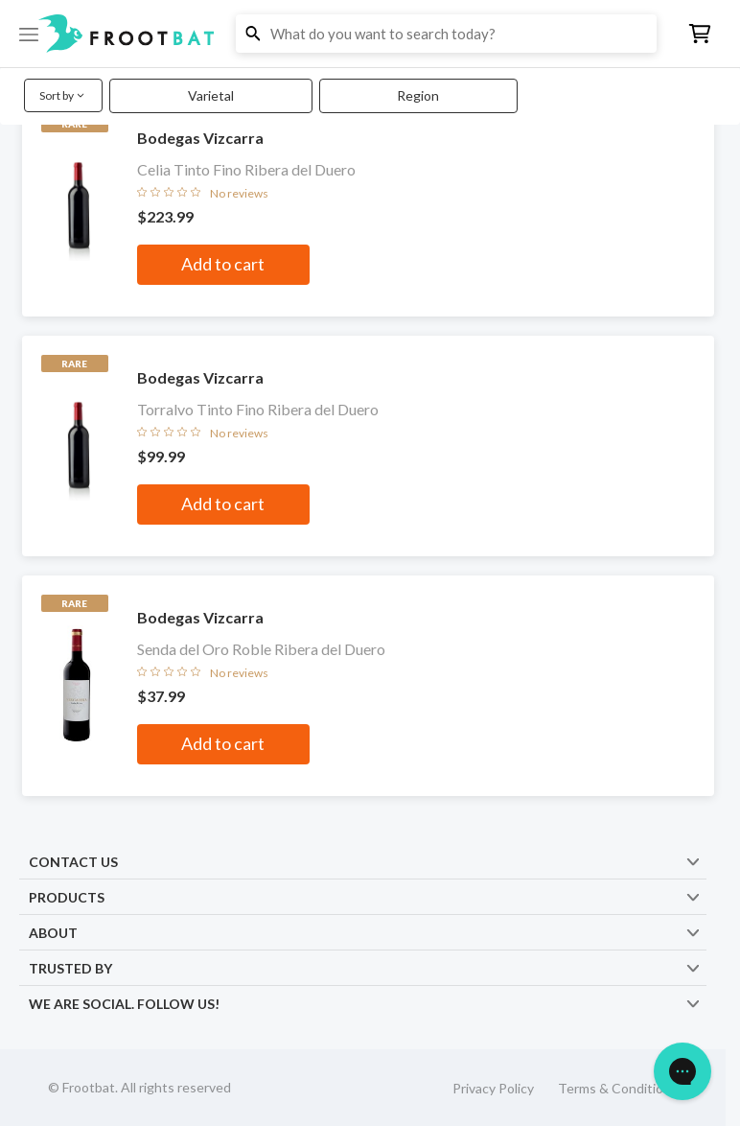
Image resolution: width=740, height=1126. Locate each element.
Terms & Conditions (618, 1088)
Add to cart (223, 263)
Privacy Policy (493, 1088)
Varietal (211, 95)
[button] (370, 33)
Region (418, 95)
